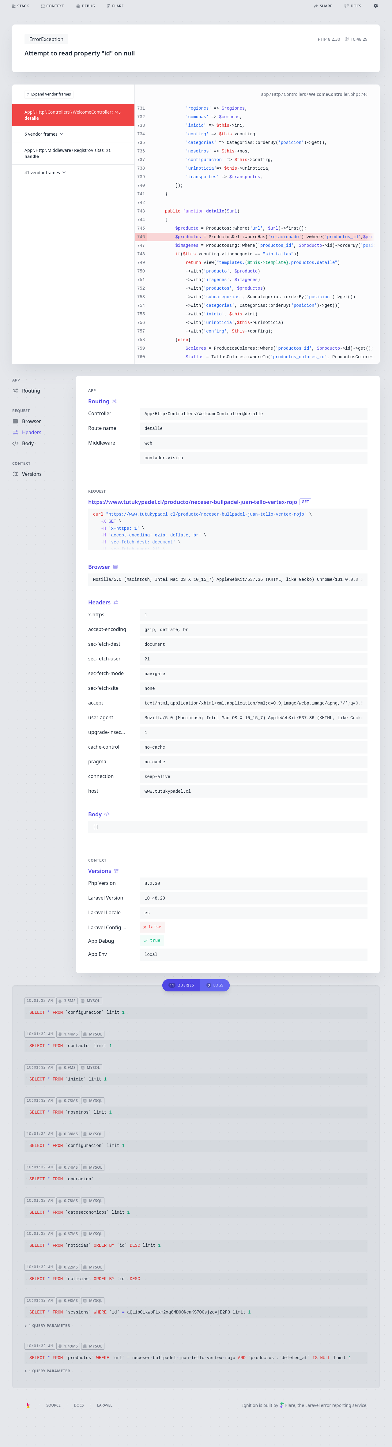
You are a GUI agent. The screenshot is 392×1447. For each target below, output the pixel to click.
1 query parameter (47, 1325)
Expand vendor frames (49, 93)
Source (53, 1405)
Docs (79, 1405)
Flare (287, 1405)
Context (21, 463)
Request (21, 410)
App (16, 380)
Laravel (104, 1405)
